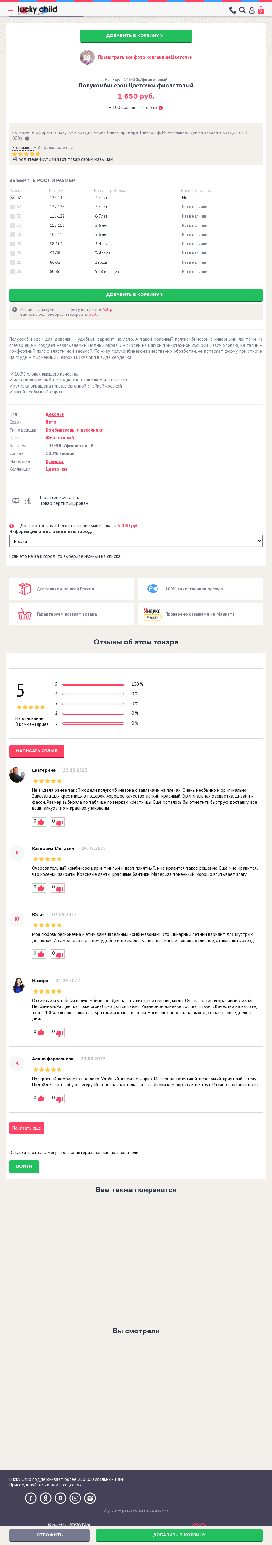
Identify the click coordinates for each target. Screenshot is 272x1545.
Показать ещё (26, 1128)
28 (19, 244)
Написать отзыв (37, 751)
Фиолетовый (60, 438)
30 (19, 216)
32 (19, 197)
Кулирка (55, 461)
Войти (24, 1166)
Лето (51, 422)
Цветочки (56, 469)
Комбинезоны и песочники (75, 430)
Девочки (55, 414)
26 (19, 262)
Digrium (110, 1510)
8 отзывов (23, 147)
